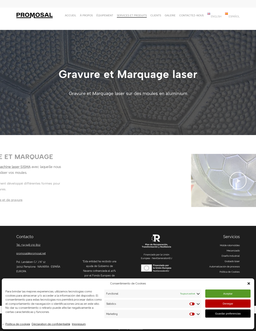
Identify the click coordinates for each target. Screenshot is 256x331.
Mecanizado (233, 250)
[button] (249, 283)
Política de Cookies (230, 271)
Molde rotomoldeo (230, 245)
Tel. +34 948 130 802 (28, 244)
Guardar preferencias (228, 313)
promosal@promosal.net (31, 253)
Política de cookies (17, 324)
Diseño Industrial (231, 255)
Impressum (79, 324)
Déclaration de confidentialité (51, 324)
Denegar (228, 303)
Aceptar (228, 293)
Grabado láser (232, 261)
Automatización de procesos (224, 266)
